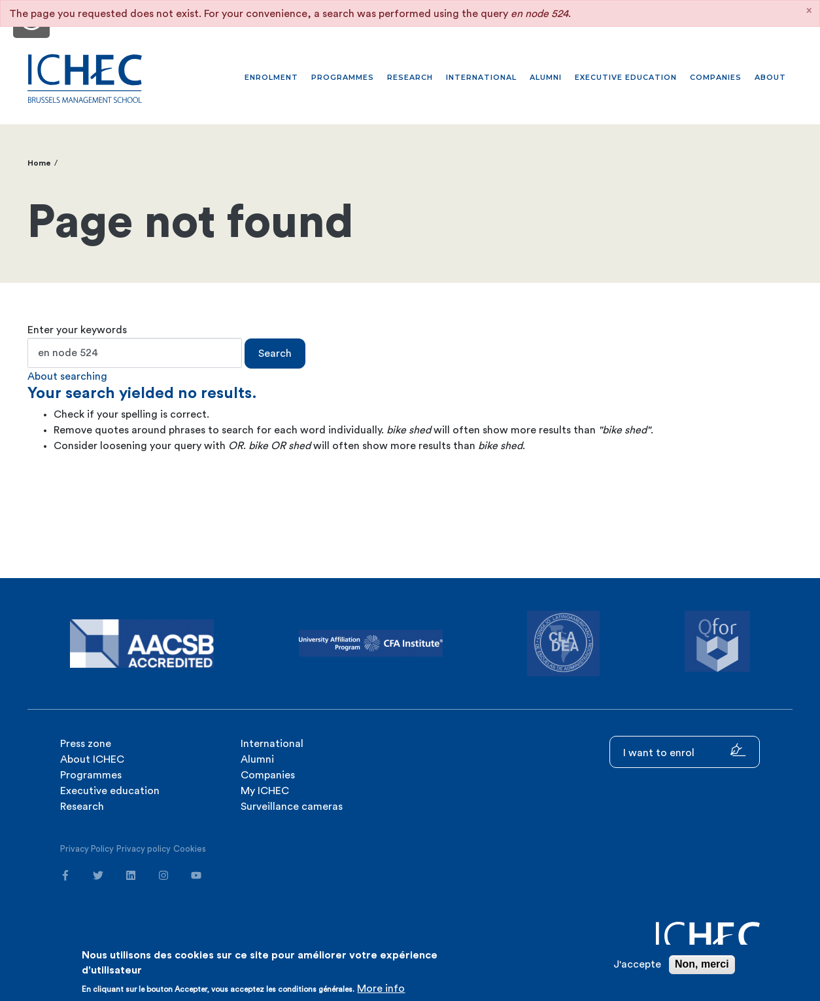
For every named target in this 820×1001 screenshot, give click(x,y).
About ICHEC (92, 759)
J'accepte (637, 964)
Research (410, 77)
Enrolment (271, 77)
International (481, 77)
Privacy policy (143, 849)
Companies (716, 77)
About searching (67, 376)
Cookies (189, 849)
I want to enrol (684, 750)
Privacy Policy (87, 849)
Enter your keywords (77, 330)
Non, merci (702, 964)
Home (39, 163)
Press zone (85, 743)
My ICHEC (265, 791)
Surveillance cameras (292, 806)
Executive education (626, 77)
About (770, 77)
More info (381, 988)
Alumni (546, 77)
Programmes (342, 77)
